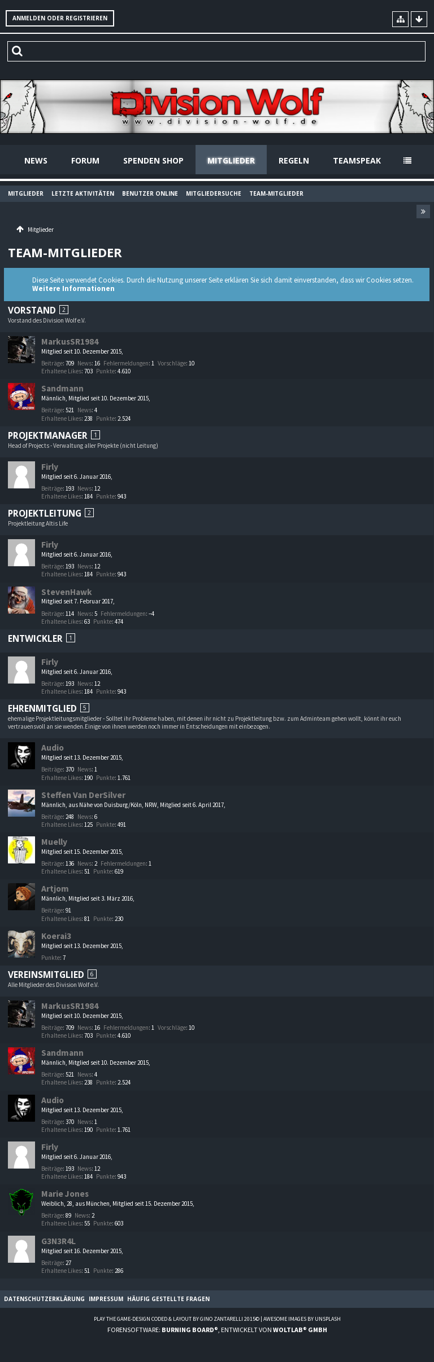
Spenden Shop (153, 160)
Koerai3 (56, 936)
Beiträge (52, 363)
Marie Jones (65, 1193)
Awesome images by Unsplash (302, 1319)
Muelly (54, 841)
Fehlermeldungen (126, 363)
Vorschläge (172, 363)
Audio (52, 747)
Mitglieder (231, 160)
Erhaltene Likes (61, 371)
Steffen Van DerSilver (83, 795)
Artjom (55, 888)
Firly (49, 466)
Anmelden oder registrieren (59, 18)
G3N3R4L (58, 1241)
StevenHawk (66, 592)
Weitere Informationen (73, 288)
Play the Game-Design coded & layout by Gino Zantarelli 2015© (176, 1319)
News (35, 160)
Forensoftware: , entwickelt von (217, 1329)
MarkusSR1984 (69, 341)
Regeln (294, 160)
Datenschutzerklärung (44, 1299)
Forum (85, 160)
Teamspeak (357, 160)
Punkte (105, 371)
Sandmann (62, 388)
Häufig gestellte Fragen (168, 1299)
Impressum (106, 1299)
